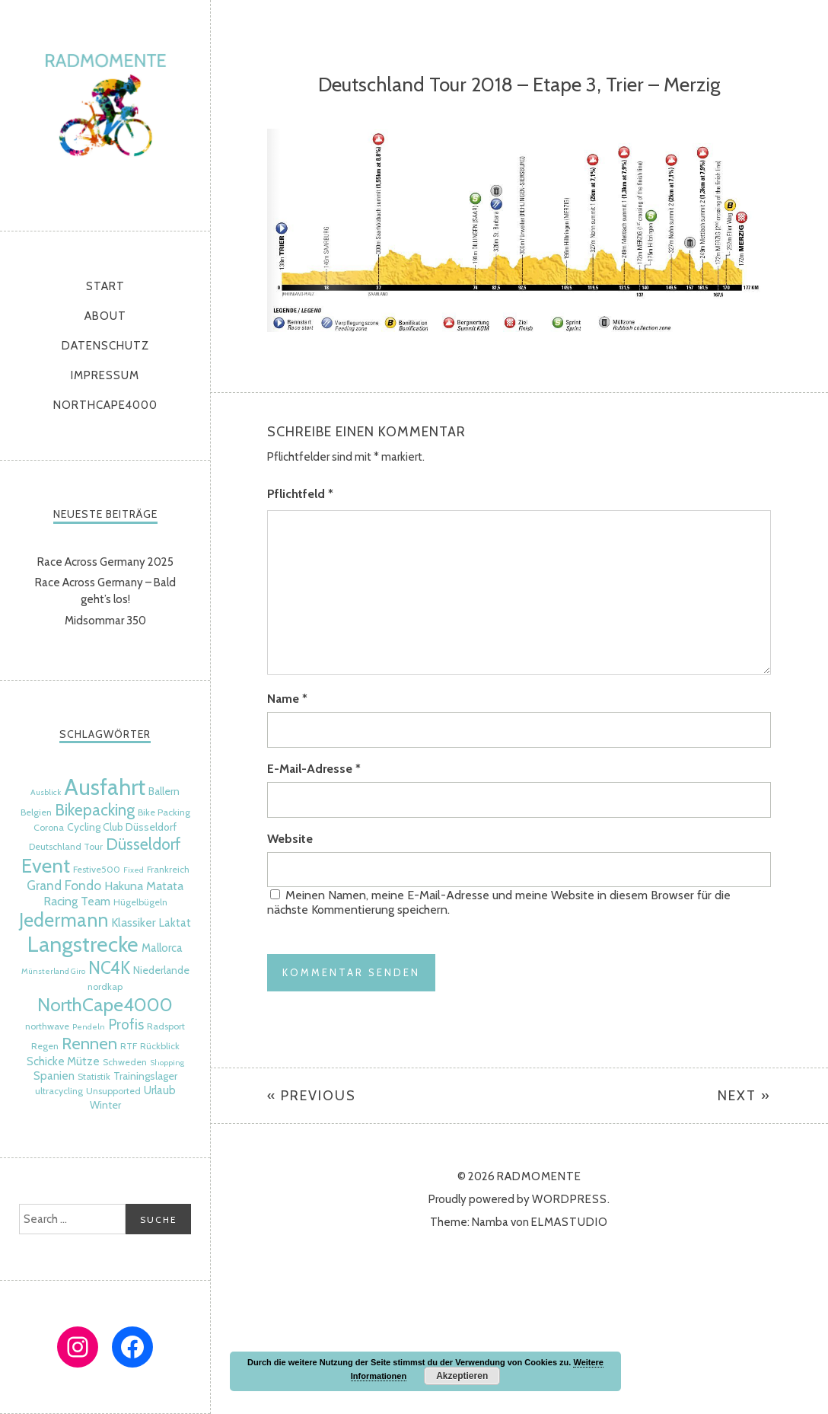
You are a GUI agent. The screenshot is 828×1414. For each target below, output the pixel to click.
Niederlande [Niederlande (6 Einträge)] (161, 970)
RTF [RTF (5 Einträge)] (128, 1046)
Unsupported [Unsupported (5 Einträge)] (113, 1090)
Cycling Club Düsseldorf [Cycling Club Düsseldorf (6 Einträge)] (122, 827)
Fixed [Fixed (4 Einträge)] (133, 870)
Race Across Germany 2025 (105, 562)
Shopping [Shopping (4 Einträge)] (167, 1063)
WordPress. (571, 1199)
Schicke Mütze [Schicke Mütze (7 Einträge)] (63, 1061)
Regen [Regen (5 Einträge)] (45, 1046)
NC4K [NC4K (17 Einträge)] (109, 967)
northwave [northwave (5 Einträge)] (47, 1026)
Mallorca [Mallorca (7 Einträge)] (162, 948)
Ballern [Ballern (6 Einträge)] (164, 791)
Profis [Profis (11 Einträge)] (126, 1024)
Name (287, 698)
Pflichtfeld (300, 494)
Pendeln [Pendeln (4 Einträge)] (88, 1027)
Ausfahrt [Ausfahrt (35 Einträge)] (104, 787)
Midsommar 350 (105, 620)
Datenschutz (105, 346)
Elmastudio (569, 1222)
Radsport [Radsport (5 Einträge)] (166, 1026)
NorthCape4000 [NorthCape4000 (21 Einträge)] (105, 1004)
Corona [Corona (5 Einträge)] (48, 827)
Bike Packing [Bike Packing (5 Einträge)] (164, 812)
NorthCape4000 (105, 405)
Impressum (105, 375)
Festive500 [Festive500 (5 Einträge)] (96, 869)
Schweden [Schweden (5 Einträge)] (125, 1062)
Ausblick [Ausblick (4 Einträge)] (45, 792)
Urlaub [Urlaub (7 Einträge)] (160, 1090)
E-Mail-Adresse (314, 768)
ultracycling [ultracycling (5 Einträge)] (59, 1090)
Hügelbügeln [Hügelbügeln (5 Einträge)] (140, 902)
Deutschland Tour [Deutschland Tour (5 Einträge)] (66, 846)
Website (290, 838)
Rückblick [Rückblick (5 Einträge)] (160, 1046)
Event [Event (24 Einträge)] (45, 865)
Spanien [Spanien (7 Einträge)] (54, 1076)
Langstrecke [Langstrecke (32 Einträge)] (83, 944)
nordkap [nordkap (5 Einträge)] (105, 986)
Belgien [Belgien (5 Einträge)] (36, 812)
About (105, 316)
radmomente (105, 111)
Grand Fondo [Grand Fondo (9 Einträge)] (64, 885)
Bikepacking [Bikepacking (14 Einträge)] (95, 809)
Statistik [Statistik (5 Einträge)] (94, 1076)
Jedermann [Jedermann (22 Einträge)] (63, 919)
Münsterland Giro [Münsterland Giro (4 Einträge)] (53, 971)
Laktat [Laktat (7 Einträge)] (175, 923)
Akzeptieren (462, 1376)
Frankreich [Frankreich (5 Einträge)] (168, 869)
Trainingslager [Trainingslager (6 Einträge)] (145, 1076)
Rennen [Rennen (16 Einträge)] (89, 1043)
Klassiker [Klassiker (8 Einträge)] (133, 922)
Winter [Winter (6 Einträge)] (105, 1105)
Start (105, 286)
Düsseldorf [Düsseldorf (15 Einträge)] (143, 844)
